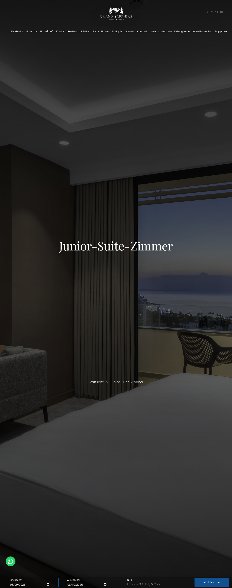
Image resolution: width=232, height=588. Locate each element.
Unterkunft (47, 31)
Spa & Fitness (101, 31)
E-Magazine (182, 31)
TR (215, 12)
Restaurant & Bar (79, 31)
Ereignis (117, 31)
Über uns (31, 31)
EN (210, 12)
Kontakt (142, 31)
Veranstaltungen (161, 31)
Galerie (129, 31)
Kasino (60, 31)
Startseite (17, 31)
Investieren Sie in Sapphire (210, 31)
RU (221, 12)
